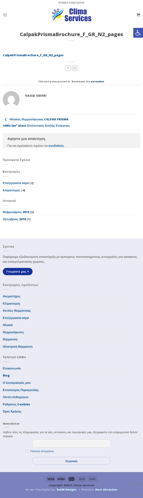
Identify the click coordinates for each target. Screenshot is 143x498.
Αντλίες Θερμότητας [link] (17, 311)
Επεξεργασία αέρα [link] (16, 183)
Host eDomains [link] (106, 489)
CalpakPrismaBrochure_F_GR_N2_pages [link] (33, 55)
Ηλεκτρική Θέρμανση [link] (18, 346)
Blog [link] (6, 375)
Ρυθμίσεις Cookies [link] (16, 404)
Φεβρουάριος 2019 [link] (16, 212)
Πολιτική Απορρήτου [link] (42, 451)
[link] (138, 33)
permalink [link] (97, 81)
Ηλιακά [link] (8, 325)
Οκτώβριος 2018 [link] (14, 219)
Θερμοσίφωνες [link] (13, 332)
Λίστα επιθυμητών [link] (15, 397)
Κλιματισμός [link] (11, 190)
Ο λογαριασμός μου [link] (17, 383)
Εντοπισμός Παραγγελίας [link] (21, 390)
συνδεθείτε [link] (56, 146)
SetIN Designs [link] (67, 489)
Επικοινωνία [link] (12, 368)
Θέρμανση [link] (10, 339)
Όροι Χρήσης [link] (12, 411)
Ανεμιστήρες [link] (11, 296)
